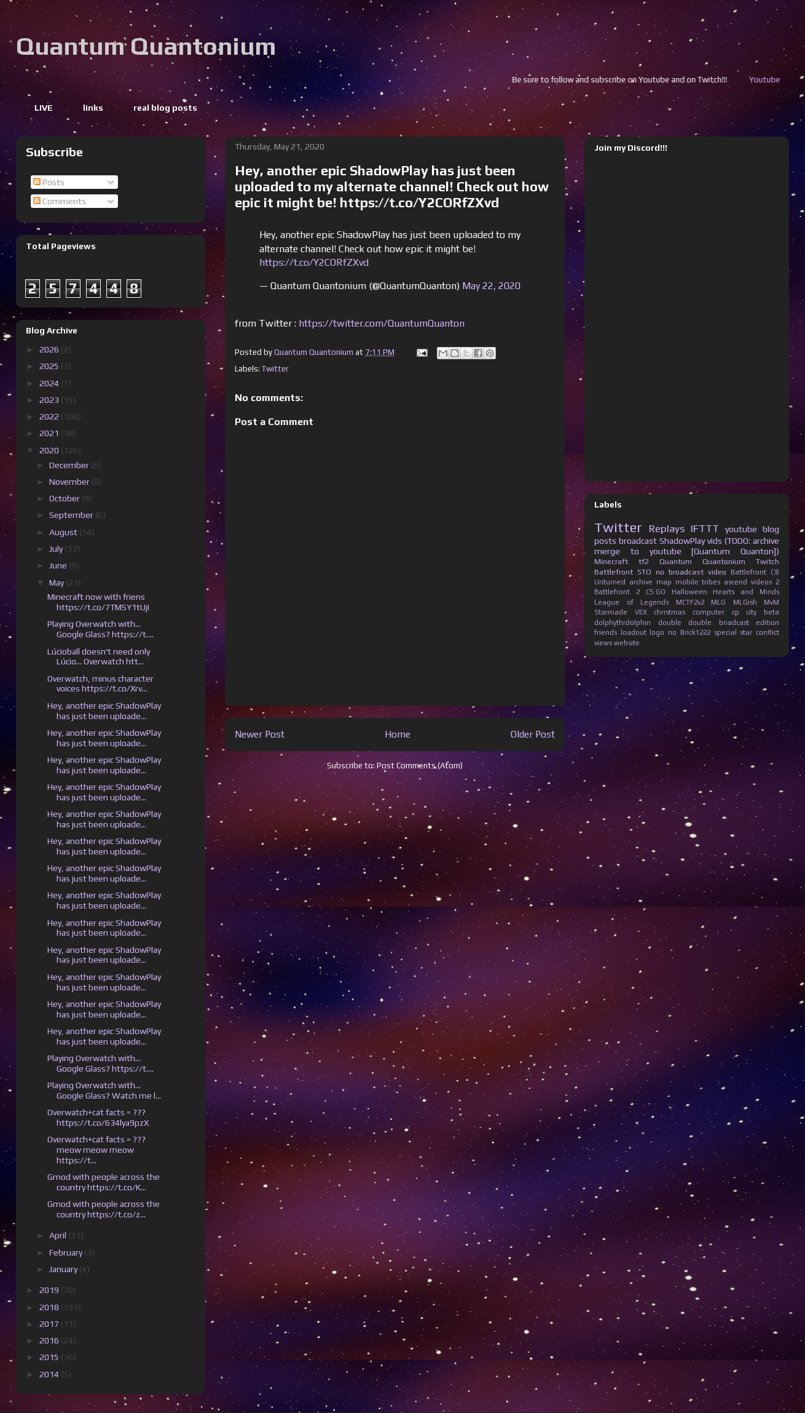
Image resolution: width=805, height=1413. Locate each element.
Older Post (533, 733)
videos (761, 582)
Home (397, 733)
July (57, 549)
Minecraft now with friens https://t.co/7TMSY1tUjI (98, 602)
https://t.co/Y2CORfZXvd (314, 262)
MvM (771, 602)
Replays (667, 528)
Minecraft (611, 561)
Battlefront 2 (617, 591)
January (64, 1269)
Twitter (275, 368)
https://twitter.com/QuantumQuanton (382, 323)
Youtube (781, 79)
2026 (50, 349)
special (725, 632)
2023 (50, 400)
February (66, 1252)
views (603, 643)
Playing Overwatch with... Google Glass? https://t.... (100, 629)
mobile (687, 582)
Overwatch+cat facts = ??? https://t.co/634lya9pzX (98, 1117)
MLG (718, 602)
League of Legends (631, 602)
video (717, 571)
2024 (50, 383)
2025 (50, 366)
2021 (50, 433)
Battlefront (613, 571)
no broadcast (680, 571)
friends (605, 632)
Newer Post (260, 733)
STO (644, 571)
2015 (50, 1357)
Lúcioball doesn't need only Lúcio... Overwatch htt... (98, 657)
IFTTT (705, 528)
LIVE (43, 108)
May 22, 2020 (491, 286)
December (70, 465)
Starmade (610, 612)
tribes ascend (724, 582)
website (627, 643)
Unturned (610, 582)
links (93, 108)
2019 (50, 1290)
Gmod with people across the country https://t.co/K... (103, 1182)
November (70, 482)
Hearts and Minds (746, 591)
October (65, 498)
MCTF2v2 (690, 602)
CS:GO (656, 591)
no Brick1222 (689, 632)
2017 (50, 1324)
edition (767, 622)
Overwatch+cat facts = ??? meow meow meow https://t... (96, 1149)
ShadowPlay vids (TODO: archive (719, 541)
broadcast (638, 541)
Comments (59, 201)
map (664, 582)
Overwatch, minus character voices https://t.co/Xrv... (100, 684)
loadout (633, 632)
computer (708, 612)
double (669, 622)
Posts (49, 182)
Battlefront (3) (755, 572)
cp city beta (755, 612)
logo (657, 632)
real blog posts (165, 108)
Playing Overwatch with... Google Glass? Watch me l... (104, 1090)
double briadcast (718, 622)
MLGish (745, 602)
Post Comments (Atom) (420, 765)
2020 (50, 450)
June (59, 565)
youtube (741, 529)
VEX (641, 612)
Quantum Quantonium (146, 46)
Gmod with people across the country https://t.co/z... (103, 1209)
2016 (50, 1340)
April (58, 1235)
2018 (50, 1307)
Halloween (689, 591)
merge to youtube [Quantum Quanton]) (686, 551)
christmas (669, 612)
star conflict (759, 632)
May (57, 582)
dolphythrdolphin (622, 622)
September (72, 515)
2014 (50, 1374)
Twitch (767, 561)
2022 (50, 416)
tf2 (643, 561)
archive (641, 582)
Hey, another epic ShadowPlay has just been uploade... (104, 711)
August (64, 532)
